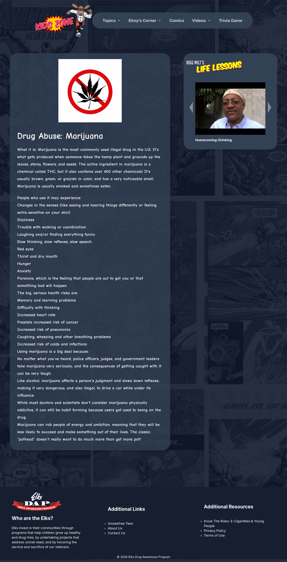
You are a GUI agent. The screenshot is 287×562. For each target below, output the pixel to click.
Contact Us (116, 533)
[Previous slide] (191, 107)
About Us (115, 528)
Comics (176, 20)
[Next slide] (269, 107)
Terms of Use (214, 535)
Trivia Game (230, 20)
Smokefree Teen (120, 523)
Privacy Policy (215, 531)
